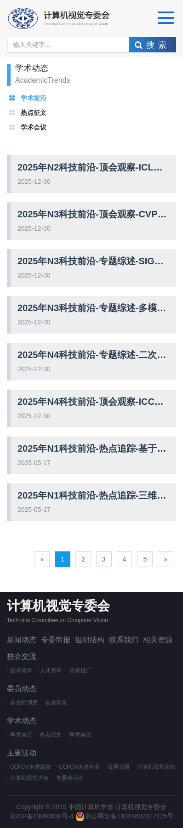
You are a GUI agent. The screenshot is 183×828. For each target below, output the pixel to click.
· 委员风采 (55, 702)
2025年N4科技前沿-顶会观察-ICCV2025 (99, 402)
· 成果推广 (79, 670)
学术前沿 (33, 98)
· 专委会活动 (68, 778)
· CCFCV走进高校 (29, 767)
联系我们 (123, 640)
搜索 (152, 45)
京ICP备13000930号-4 (43, 816)
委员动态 (21, 688)
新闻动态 (21, 640)
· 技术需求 (19, 670)
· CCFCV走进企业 (78, 767)
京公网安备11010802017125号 (124, 816)
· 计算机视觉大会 (28, 778)
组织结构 (89, 640)
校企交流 (21, 656)
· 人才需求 (49, 670)
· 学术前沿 (19, 735)
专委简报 (55, 640)
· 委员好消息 (22, 702)
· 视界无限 (117, 767)
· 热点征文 (49, 735)
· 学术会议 (79, 735)
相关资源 (157, 640)
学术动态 (21, 721)
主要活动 (21, 753)
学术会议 (33, 127)
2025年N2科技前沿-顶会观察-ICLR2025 (99, 167)
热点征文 (33, 112)
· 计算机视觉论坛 (155, 767)
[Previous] (42, 559)
